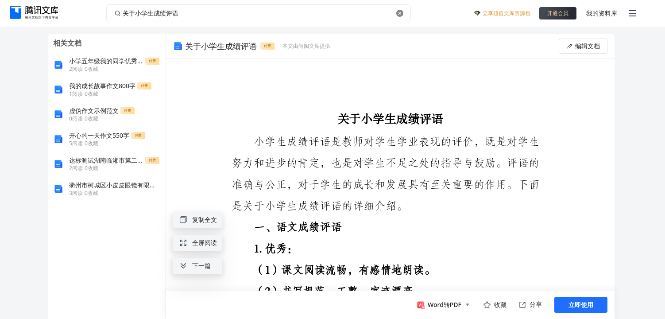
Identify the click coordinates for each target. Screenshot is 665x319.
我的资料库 (601, 13)
